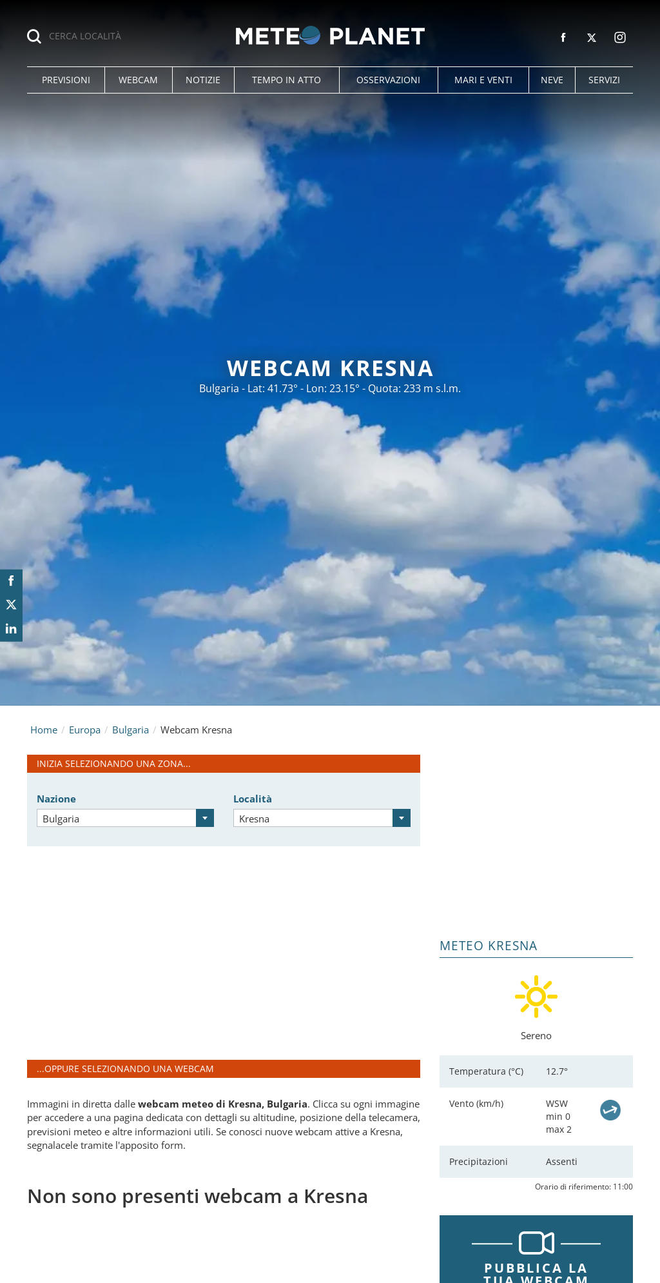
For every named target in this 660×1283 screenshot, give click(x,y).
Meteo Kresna (489, 945)
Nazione (56, 798)
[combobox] (125, 818)
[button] (65, 80)
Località (252, 798)
